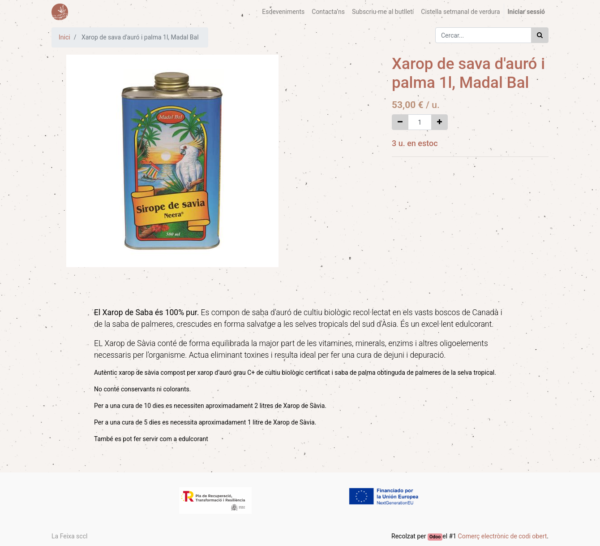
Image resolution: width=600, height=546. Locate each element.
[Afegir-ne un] (439, 122)
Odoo (435, 537)
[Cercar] (540, 35)
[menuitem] (283, 12)
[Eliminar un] (400, 122)
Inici (64, 37)
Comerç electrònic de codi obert (502, 536)
